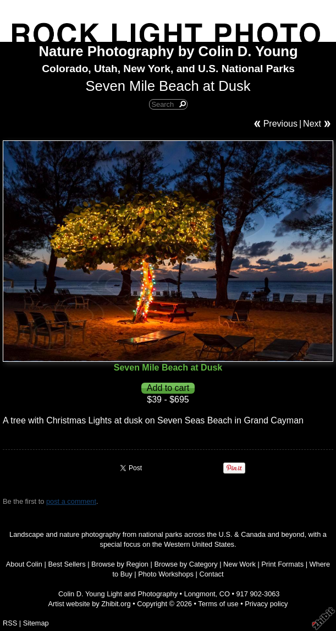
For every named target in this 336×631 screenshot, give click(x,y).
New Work (239, 564)
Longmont (200, 594)
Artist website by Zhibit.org (89, 604)
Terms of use (218, 604)
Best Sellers (66, 564)
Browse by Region (119, 564)
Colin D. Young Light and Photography (118, 594)
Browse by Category (185, 564)
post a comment (71, 501)
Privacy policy (266, 604)
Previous (280, 123)
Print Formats (282, 564)
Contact (211, 574)
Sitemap (36, 623)
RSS (10, 623)
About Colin (24, 564)
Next (312, 123)
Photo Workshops (166, 574)
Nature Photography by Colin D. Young (168, 51)
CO (224, 594)
